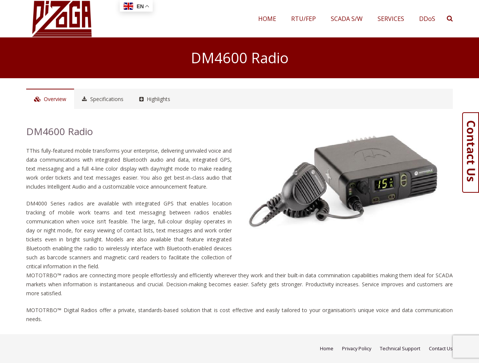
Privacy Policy (356, 348)
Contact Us (441, 348)
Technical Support (400, 348)
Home (326, 348)
